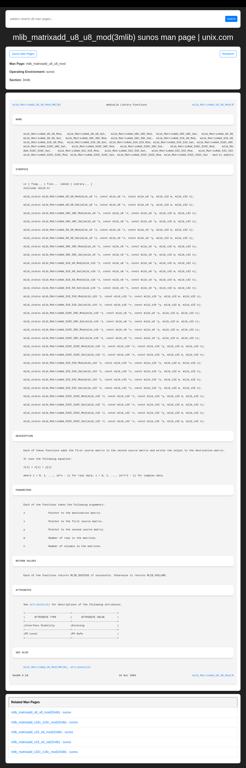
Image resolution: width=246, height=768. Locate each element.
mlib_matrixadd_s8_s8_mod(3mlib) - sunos (41, 712)
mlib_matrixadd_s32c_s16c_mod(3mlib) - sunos (44, 752)
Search (231, 18)
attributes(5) (40, 604)
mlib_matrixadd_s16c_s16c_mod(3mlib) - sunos (44, 722)
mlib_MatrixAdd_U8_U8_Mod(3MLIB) (37, 104)
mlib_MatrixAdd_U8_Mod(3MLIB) (45, 667)
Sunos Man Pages (23, 53)
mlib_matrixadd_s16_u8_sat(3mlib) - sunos (41, 742)
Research (228, 53)
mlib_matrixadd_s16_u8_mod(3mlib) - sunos (42, 732)
